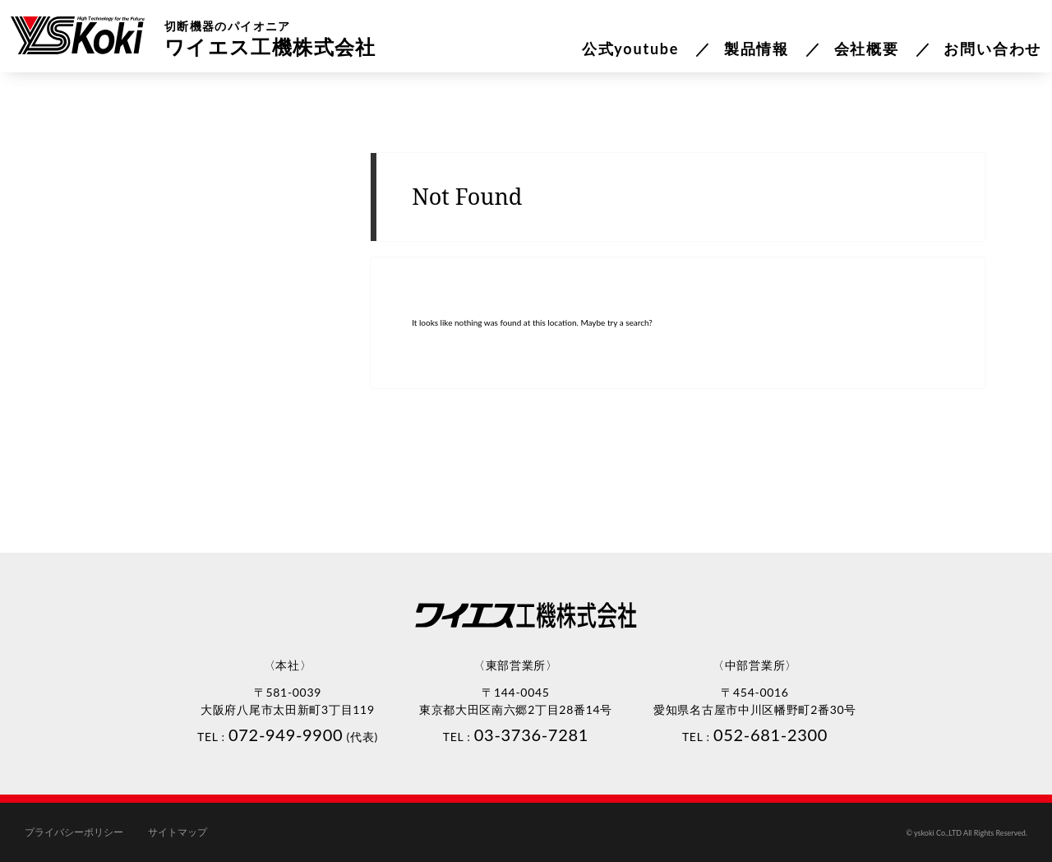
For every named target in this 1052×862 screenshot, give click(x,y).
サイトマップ (177, 832)
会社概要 (866, 48)
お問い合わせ (992, 48)
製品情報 (756, 48)
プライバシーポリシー (74, 832)
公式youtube (631, 48)
